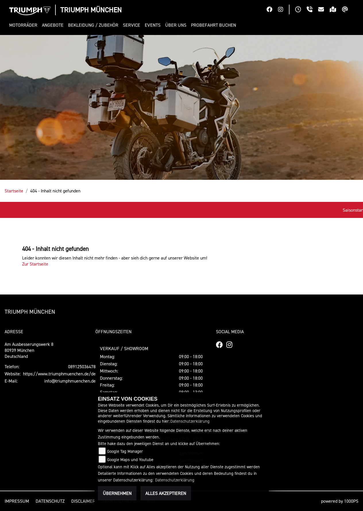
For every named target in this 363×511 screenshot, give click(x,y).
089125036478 (82, 366)
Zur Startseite (35, 264)
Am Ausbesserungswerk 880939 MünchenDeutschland (29, 350)
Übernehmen (117, 493)
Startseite (14, 191)
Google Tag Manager (125, 451)
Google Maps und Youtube (130, 459)
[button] (24, 25)
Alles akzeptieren (165, 493)
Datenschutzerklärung (190, 421)
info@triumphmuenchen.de (70, 381)
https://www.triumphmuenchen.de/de (59, 374)
